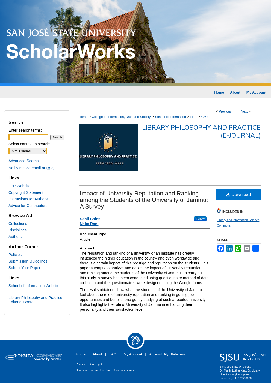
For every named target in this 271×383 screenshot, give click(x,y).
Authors (15, 236)
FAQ (112, 354)
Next (244, 111)
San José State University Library (114, 370)
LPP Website (19, 186)
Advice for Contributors (27, 205)
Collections (17, 223)
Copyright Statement (25, 192)
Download (238, 194)
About (97, 354)
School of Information (170, 117)
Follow (200, 218)
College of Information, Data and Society (121, 117)
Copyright (96, 364)
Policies (15, 254)
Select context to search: (29, 144)
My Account (133, 354)
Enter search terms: (25, 130)
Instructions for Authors (28, 199)
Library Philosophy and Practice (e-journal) (201, 131)
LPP (193, 117)
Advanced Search (23, 161)
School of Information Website (34, 286)
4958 (204, 117)
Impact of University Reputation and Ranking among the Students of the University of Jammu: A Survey (144, 200)
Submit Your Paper (24, 268)
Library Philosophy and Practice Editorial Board (35, 299)
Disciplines (17, 230)
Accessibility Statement (167, 354)
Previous (225, 111)
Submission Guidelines (27, 261)
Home (83, 117)
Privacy (80, 364)
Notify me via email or (31, 168)
